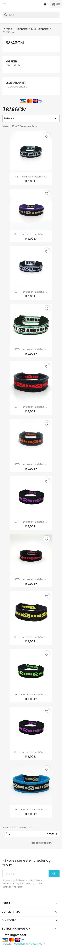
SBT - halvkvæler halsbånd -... (31, 234)
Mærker (11, 61)
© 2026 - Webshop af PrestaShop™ (23, 943)
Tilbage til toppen (42, 843)
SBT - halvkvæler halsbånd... (31, 176)
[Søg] (31, 15)
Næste (53, 834)
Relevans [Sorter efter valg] (31, 118)
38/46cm (15, 42)
